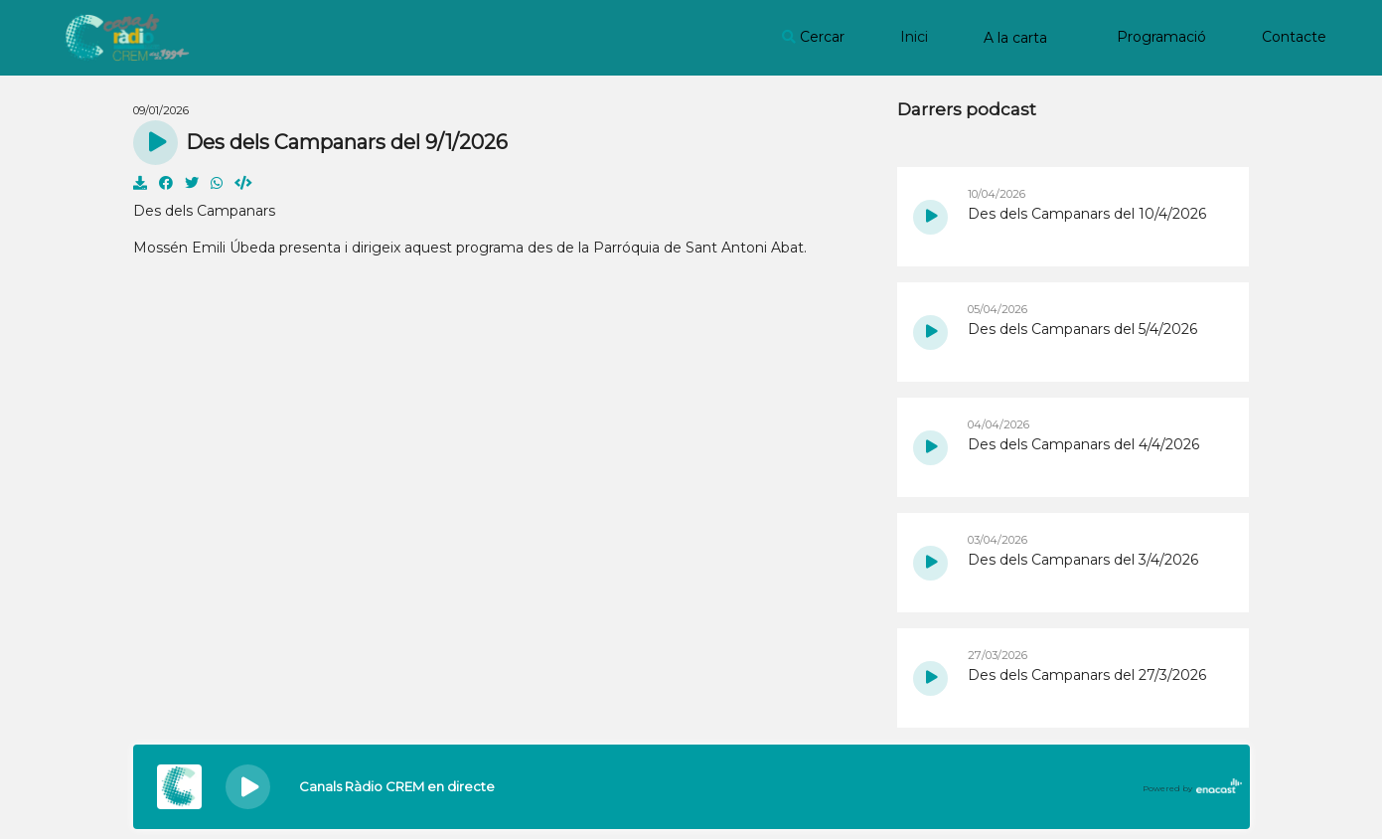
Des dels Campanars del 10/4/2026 (1087, 214)
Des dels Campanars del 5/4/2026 (1082, 329)
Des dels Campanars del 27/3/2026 (1087, 675)
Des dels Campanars (204, 211)
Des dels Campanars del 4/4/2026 (1083, 444)
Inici (914, 37)
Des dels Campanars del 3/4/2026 (1083, 560)
